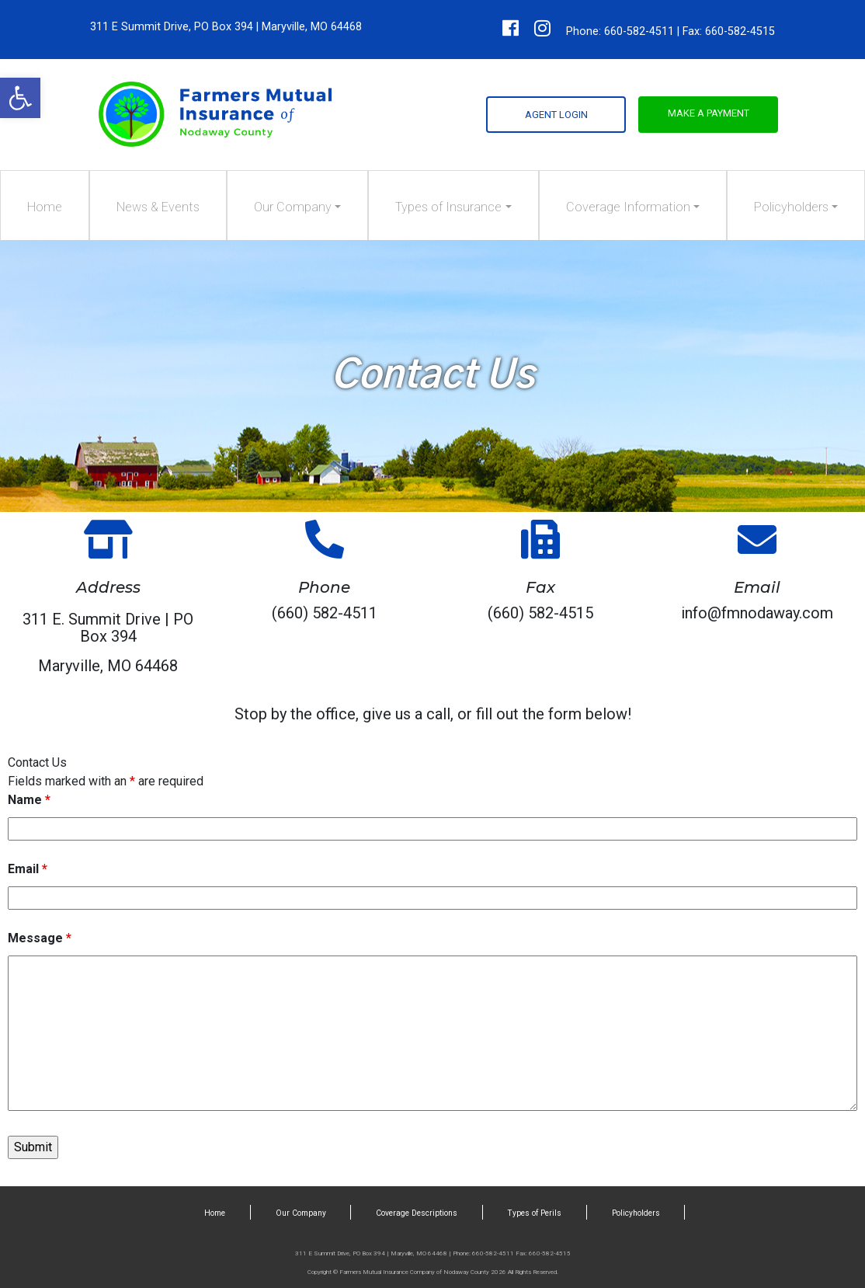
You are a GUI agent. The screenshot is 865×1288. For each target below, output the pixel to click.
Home (44, 207)
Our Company (293, 207)
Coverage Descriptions (416, 1213)
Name (29, 799)
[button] (20, 98)
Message (39, 938)
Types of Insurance (448, 207)
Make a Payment (708, 113)
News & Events (158, 207)
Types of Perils (534, 1213)
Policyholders (791, 207)
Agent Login (556, 114)
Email (27, 869)
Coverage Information (628, 207)
